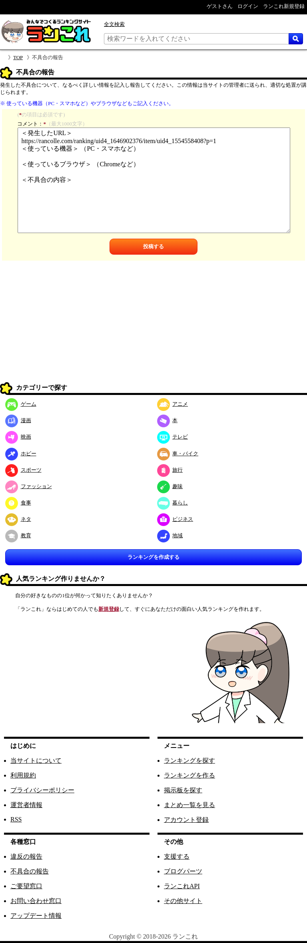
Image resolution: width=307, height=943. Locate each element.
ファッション (28, 486)
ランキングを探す (189, 760)
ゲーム (20, 404)
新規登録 (108, 609)
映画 (18, 437)
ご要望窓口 (26, 886)
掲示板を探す (183, 790)
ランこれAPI (182, 886)
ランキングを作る (189, 775)
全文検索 (114, 24)
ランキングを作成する (153, 557)
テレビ (172, 437)
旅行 (170, 470)
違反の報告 (26, 856)
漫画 (18, 420)
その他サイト (183, 900)
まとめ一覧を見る (189, 804)
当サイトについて (36, 760)
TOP (18, 57)
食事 (18, 503)
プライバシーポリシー (42, 790)
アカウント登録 (186, 819)
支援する (176, 856)
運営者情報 (26, 804)
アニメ (172, 404)
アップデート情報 (36, 915)
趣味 (170, 486)
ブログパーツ (183, 871)
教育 (18, 535)
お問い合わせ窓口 (36, 900)
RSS (16, 819)
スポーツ (23, 470)
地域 (170, 535)
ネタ (18, 519)
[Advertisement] (153, 325)
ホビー (20, 454)
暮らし (172, 503)
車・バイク (178, 454)
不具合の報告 (29, 871)
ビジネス (175, 519)
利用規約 (23, 775)
